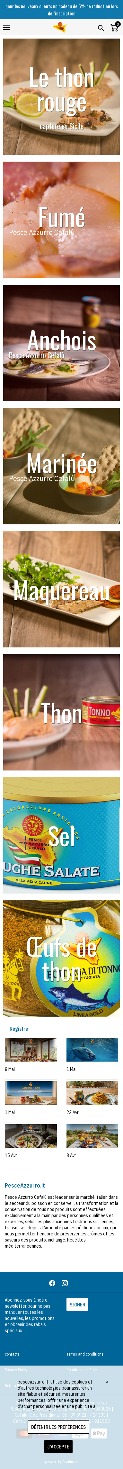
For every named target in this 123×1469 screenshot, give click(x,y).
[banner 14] (61, 958)
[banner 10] (61, 589)
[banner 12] (61, 220)
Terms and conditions (84, 1354)
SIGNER (77, 1305)
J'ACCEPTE (58, 1447)
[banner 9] (61, 97)
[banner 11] (61, 466)
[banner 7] (61, 712)
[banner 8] (61, 343)
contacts (12, 1354)
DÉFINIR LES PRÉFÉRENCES (58, 1427)
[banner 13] (61, 835)
